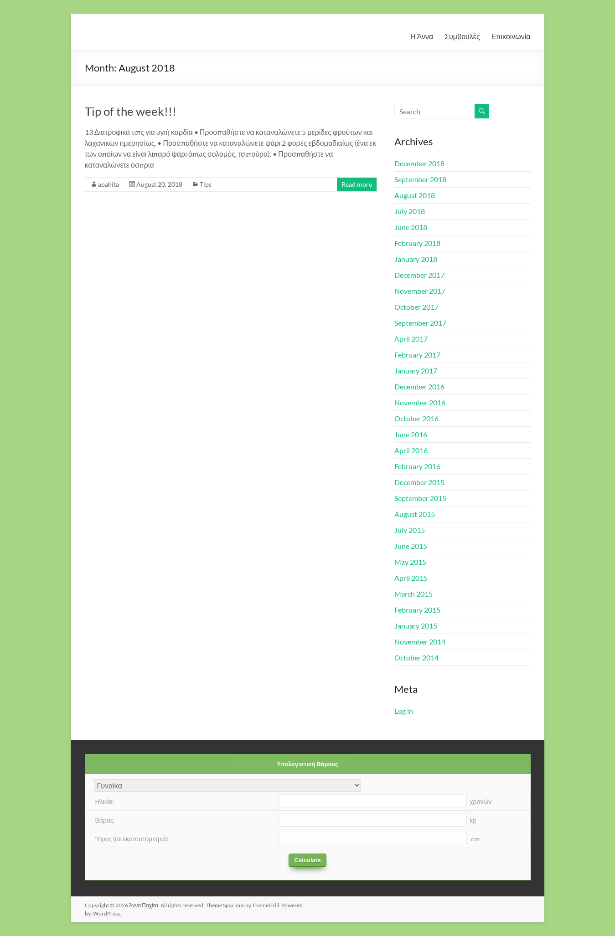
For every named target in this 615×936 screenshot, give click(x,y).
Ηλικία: (104, 801)
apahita (108, 184)
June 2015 (410, 546)
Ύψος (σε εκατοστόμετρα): (132, 839)
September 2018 (420, 179)
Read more (356, 184)
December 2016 (419, 386)
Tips (206, 184)
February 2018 (417, 243)
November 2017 (419, 290)
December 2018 (419, 163)
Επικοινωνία (511, 36)
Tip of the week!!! (130, 111)
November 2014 (419, 641)
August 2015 (414, 514)
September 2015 (420, 498)
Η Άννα (421, 36)
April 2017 (411, 338)
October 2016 (416, 418)
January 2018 (415, 259)
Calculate (308, 860)
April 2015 (411, 577)
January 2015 (415, 625)
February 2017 (417, 354)
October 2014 (416, 657)
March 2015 (413, 593)
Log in (403, 710)
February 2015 (417, 609)
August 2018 (414, 195)
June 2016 (410, 434)
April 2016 (411, 450)
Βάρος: (105, 820)
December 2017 (419, 275)
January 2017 (415, 370)
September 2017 (420, 322)
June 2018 (410, 227)
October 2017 (416, 306)
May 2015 (410, 562)
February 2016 (417, 466)
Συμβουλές (462, 36)
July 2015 (409, 530)
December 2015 (419, 482)
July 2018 (409, 211)
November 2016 (419, 402)
